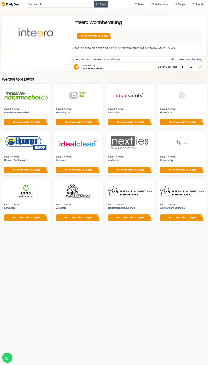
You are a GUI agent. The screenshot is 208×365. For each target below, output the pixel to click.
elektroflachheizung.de (172, 207)
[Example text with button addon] (60, 4)
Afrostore (61, 207)
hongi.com (9, 207)
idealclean (61, 160)
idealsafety (114, 112)
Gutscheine (92, 59)
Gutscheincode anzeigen (94, 35)
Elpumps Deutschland (15, 160)
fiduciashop (166, 160)
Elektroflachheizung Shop (121, 207)
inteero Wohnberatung (190, 59)
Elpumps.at (166, 112)
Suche (101, 4)
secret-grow (63, 112)
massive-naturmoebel (16, 112)
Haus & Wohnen (112, 59)
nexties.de (113, 160)
